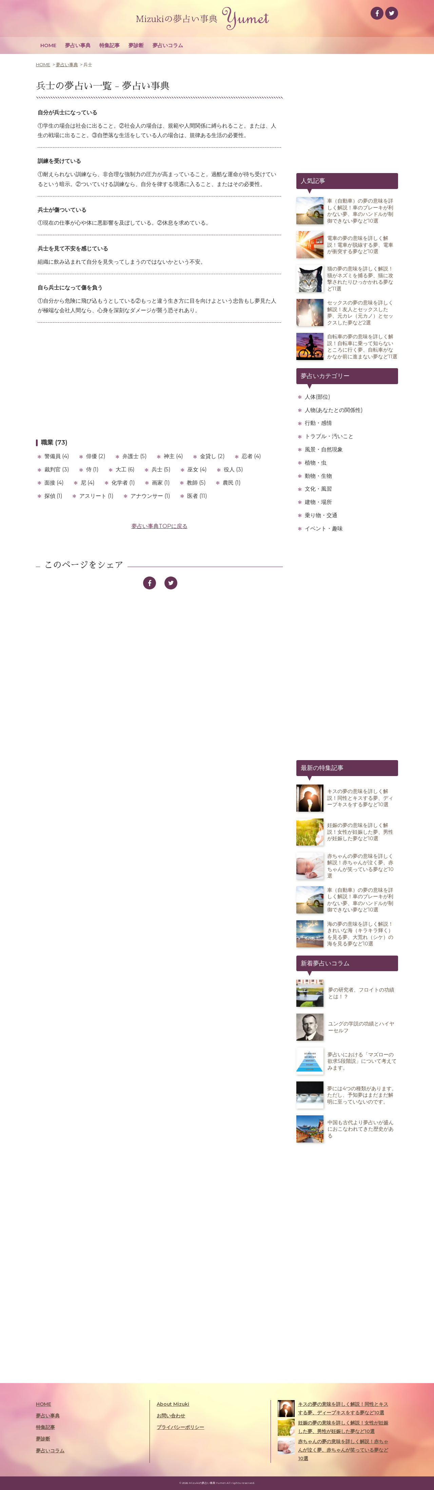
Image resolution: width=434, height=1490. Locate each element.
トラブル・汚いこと (329, 436)
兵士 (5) (161, 469)
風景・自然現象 (324, 449)
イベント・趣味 (324, 528)
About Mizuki (173, 1404)
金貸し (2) (212, 456)
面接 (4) (54, 482)
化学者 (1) (123, 482)
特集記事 (109, 45)
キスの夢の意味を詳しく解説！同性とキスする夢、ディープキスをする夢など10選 (333, 1408)
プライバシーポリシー (180, 1427)
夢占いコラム (168, 45)
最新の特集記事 (322, 768)
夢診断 (136, 45)
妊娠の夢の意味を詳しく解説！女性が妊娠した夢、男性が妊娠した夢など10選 (333, 1427)
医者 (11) (197, 496)
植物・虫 (316, 462)
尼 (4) (88, 482)
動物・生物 (318, 476)
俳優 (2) (95, 456)
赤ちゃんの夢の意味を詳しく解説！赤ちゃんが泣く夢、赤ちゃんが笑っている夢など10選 (333, 1449)
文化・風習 (318, 489)
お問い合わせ (171, 1416)
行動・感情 (318, 423)
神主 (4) (173, 456)
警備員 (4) (56, 456)
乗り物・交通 (321, 515)
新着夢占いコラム (325, 963)
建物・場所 (318, 502)
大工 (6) (125, 469)
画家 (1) (161, 482)
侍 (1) (92, 469)
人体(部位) (317, 397)
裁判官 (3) (56, 469)
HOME (48, 45)
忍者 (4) (251, 456)
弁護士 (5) (134, 456)
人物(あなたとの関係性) (334, 410)
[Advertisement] (159, 380)
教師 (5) (196, 482)
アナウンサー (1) (150, 496)
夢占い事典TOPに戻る (160, 526)
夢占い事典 (78, 45)
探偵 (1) (53, 496)
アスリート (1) (96, 496)
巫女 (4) (197, 469)
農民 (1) (232, 482)
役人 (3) (233, 469)
